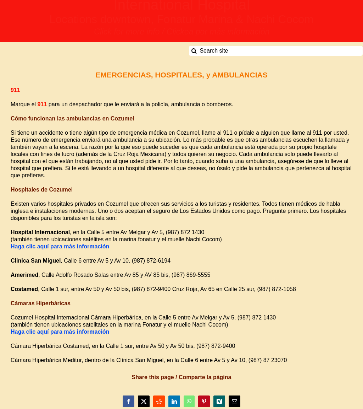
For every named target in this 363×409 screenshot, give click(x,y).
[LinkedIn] (174, 401)
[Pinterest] (204, 401)
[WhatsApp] (189, 401)
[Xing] (219, 401)
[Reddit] (159, 401)
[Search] (194, 50)
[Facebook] (128, 401)
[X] (143, 401)
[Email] (234, 401)
